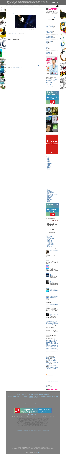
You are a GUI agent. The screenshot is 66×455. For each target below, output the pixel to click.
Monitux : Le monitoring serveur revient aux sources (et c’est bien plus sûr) (54, 314)
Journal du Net (49, 169)
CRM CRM (31, 414)
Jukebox (47, 42)
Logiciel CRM (24, 394)
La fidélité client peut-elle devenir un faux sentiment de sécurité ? (52, 86)
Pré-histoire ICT (48, 52)
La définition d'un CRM (17, 396)
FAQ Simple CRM (49, 191)
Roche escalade (39, 432)
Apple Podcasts (49, 180)
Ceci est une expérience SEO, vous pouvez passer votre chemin (54, 281)
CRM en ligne (36, 414)
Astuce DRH (30, 403)
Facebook (48, 160)
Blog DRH (48, 198)
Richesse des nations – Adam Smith (52, 194)
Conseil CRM (50, 403)
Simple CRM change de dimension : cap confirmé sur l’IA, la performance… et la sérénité (52, 346)
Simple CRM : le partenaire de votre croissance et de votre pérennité (51, 360)
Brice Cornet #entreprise (49, 26)
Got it (58, 2)
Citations (47, 33)
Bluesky (48, 158)
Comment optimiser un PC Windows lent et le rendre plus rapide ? (54, 274)
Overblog (47, 386)
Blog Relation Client (50, 195)
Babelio (48, 171)
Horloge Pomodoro (49, 199)
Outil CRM (48, 200)
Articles (47, 373)
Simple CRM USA (49, 240)
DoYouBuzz (48, 183)
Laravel (48, 186)
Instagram (48, 161)
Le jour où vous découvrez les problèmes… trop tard (50, 82)
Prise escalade (31, 430)
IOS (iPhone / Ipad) (49, 41)
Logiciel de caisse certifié (50, 192)
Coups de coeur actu (14, 35)
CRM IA (32, 394)
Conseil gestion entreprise (37, 403)
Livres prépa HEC (49, 246)
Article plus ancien (39, 65)
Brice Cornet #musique (49, 30)
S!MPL (55, 16)
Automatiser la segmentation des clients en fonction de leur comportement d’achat (52, 368)
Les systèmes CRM (35, 397)
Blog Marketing (49, 197)
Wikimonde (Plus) (49, 163)
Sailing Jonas (49, 189)
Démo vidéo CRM (40, 394)
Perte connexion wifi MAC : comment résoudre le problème (54, 297)
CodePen (48, 185)
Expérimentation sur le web (50, 37)
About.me (48, 182)
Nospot (48, 245)
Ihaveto (48, 187)
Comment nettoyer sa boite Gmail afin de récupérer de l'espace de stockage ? (54, 251)
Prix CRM (35, 394)
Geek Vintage (48, 38)
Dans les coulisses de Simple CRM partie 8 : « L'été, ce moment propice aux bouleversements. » (54, 290)
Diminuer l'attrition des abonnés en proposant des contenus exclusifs (51, 365)
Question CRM (49, 193)
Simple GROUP (48, 53)
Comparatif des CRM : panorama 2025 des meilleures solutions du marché (52, 381)
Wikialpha (48, 165)
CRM (28, 414)
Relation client (49, 201)
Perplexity (48, 168)
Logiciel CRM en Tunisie (50, 243)
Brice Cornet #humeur (49, 27)
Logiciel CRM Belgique (50, 238)
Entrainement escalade (45, 430)
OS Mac (47, 48)
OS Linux (47, 47)
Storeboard (47, 384)
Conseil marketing (44, 403)
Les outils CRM (54, 396)
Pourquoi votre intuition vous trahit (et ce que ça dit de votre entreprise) (52, 80)
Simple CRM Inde (49, 241)
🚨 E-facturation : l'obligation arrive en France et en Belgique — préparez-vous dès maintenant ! (52, 353)
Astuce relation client (17, 403)
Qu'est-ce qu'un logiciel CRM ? (36, 396)
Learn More (53, 2)
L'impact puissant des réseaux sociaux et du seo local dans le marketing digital (54, 266)
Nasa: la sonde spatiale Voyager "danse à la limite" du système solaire (20, 13)
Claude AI (48, 167)
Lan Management (48, 43)
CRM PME (28, 394)
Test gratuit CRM (46, 394)
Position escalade (25, 430)
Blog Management (49, 196)
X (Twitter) (48, 157)
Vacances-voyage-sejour (50, 244)
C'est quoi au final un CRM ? (26, 396)
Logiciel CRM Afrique (50, 242)
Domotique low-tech (49, 36)
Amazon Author (49, 170)
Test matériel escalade (27, 432)
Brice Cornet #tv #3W (49, 32)
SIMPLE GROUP (49, 236)
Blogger (38, 452)
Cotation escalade (34, 432)
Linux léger (48, 190)
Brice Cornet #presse (49, 31)
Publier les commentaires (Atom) (17, 67)
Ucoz (46, 385)
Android (47, 22)
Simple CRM (55, 17)
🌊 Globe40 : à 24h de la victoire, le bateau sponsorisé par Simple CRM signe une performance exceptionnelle (51, 340)
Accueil (25, 65)
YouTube (48, 162)
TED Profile (48, 181)
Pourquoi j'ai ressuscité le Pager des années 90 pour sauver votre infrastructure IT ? (54, 305)
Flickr (47, 188)
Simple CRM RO (49, 239)
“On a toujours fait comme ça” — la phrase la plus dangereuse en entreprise (52, 88)
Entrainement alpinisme (37, 430)
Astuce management (24, 403)
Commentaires (49, 374)
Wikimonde (48, 164)
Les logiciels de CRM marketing (46, 396)
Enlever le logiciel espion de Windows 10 (54, 258)
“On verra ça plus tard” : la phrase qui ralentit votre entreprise (51, 84)
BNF (47, 172)
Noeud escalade (19, 430)
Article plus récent (11, 65)
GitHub (48, 184)
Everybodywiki (49, 166)
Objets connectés (48, 46)
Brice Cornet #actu (48, 25)
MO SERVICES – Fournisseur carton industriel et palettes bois (51, 379)
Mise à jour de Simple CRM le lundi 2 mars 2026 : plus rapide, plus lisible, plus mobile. (52, 343)
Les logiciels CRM (11, 396)
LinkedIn (48, 159)
